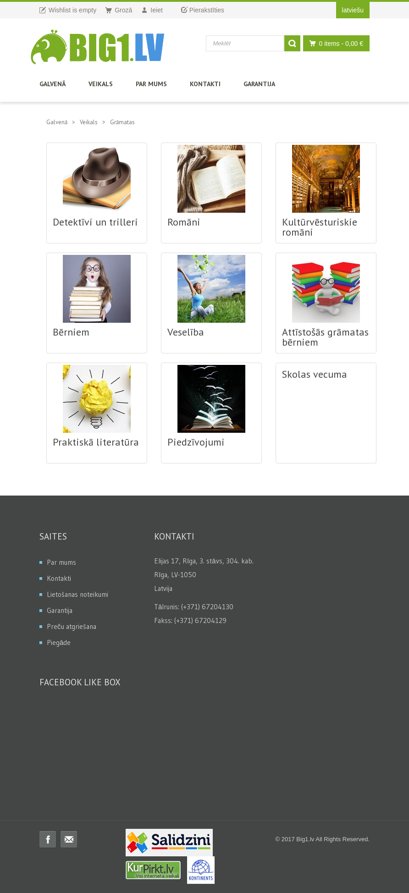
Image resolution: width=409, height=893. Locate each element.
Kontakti (205, 84)
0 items (334, 43)
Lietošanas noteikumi (77, 594)
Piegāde (59, 642)
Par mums (151, 84)
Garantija (259, 84)
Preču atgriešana (71, 626)
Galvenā (52, 84)
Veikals (100, 84)
